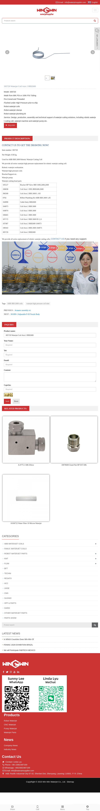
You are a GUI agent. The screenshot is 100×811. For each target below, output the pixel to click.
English (93, 2)
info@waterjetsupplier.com (75, 2)
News (8, 740)
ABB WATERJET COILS (14, 544)
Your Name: (8, 341)
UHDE (7, 588)
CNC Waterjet (10, 724)
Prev (7, 52)
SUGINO (7, 598)
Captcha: (7, 385)
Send (7, 401)
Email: (6, 360)
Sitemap (70, 782)
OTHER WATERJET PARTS (15, 613)
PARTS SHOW (10, 618)
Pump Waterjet (10, 728)
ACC (6, 583)
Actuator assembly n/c (23, 310)
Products (12, 715)
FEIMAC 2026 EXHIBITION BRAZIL (18, 645)
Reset (16, 401)
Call (37, 807)
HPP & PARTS (10, 603)
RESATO (8, 578)
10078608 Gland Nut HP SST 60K (74, 465)
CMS (6, 593)
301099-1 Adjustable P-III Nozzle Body (25, 314)
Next (93, 52)
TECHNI (7, 573)
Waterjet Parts (10, 732)
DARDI (7, 608)
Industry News (10, 749)
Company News (11, 745)
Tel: (5, 351)
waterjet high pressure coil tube (37, 304)
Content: (7, 370)
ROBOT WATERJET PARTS (15, 554)
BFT (6, 568)
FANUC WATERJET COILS (15, 549)
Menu (62, 807)
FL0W (6, 563)
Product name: (9, 331)
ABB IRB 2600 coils (15, 304)
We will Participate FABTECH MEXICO (19, 650)
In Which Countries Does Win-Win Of (19, 639)
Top (87, 807)
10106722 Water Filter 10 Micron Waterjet (26, 523)
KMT (6, 559)
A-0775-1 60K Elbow (26, 465)
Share (12, 807)
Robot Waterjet (10, 721)
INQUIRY (10, 125)
